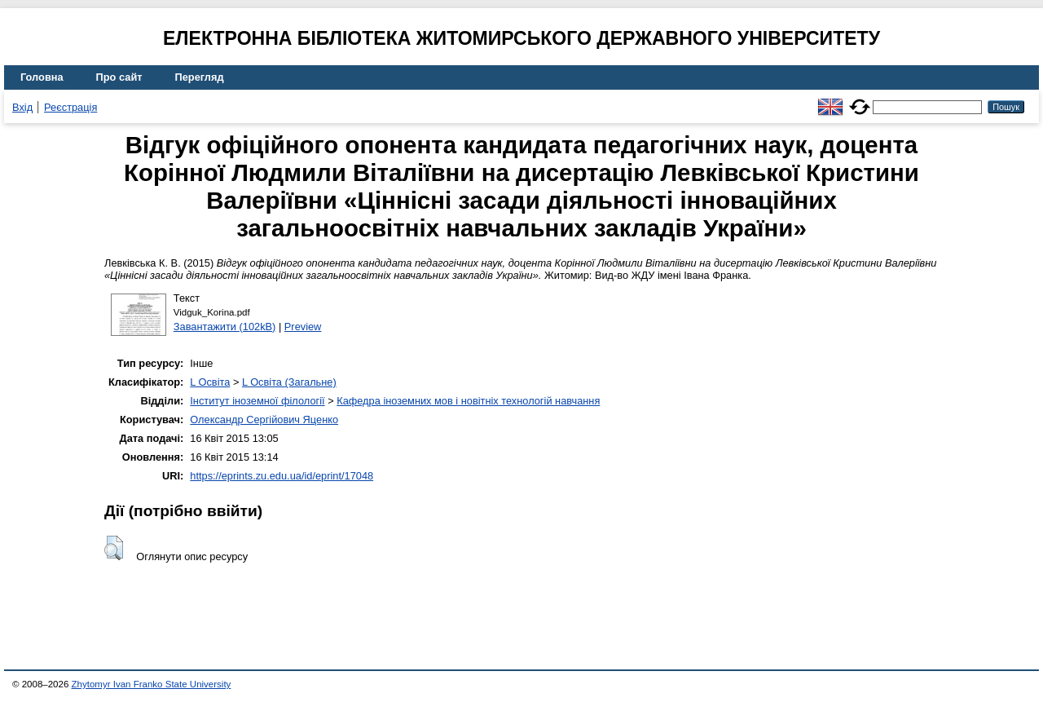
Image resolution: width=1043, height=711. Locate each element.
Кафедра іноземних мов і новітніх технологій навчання (468, 401)
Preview (303, 326)
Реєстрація (70, 107)
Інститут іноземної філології (257, 401)
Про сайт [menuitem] (119, 77)
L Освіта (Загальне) (289, 382)
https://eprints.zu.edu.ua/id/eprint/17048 (281, 476)
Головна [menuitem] (42, 77)
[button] (113, 548)
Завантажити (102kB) (225, 326)
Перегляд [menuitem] (199, 77)
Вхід (22, 107)
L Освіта (210, 382)
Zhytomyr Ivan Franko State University (151, 684)
